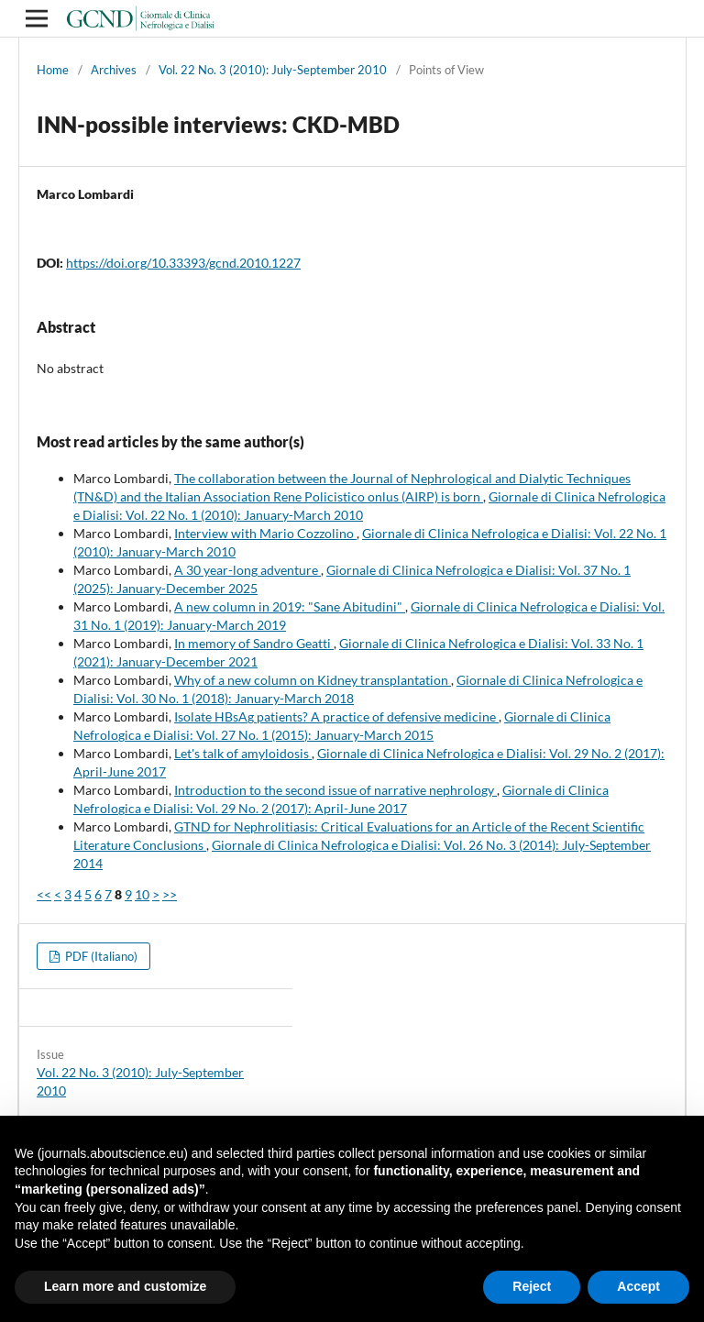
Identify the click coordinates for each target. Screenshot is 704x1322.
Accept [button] (638, 1286)
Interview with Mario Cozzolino (265, 533)
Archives (114, 69)
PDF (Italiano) (100, 956)
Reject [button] (531, 1286)
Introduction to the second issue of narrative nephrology (335, 790)
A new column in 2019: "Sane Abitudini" (289, 606)
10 (142, 894)
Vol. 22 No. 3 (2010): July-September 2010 (273, 69)
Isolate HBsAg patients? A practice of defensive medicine (336, 716)
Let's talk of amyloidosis (243, 753)
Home (53, 69)
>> (169, 894)
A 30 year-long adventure (247, 570)
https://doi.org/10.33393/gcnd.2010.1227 (183, 262)
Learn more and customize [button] (125, 1286)
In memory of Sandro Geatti (254, 643)
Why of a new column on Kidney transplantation (312, 680)
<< (44, 894)
